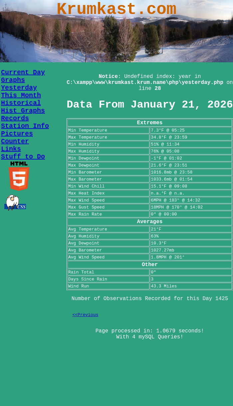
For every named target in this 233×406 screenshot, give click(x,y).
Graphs (13, 80)
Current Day (23, 72)
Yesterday (19, 88)
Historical (21, 103)
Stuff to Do (23, 157)
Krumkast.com (116, 9)
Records (15, 118)
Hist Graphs (23, 111)
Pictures (17, 134)
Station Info (25, 126)
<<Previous (86, 314)
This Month (21, 95)
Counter (15, 141)
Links (11, 149)
